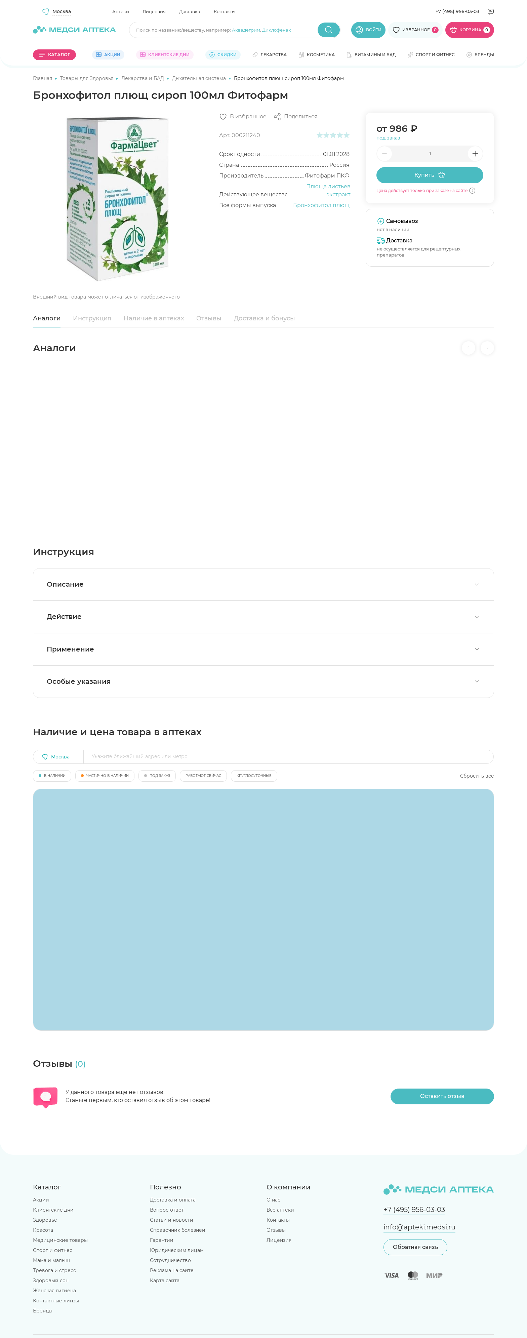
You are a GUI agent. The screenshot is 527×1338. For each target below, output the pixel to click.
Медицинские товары (60, 1240)
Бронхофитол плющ (321, 205)
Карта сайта (164, 1280)
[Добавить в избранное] (243, 117)
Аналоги (46, 318)
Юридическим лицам (177, 1250)
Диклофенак (276, 30)
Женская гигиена (54, 1291)
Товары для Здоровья (87, 78)
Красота (43, 1230)
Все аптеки (280, 1210)
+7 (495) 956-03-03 (457, 11)
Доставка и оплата (173, 1200)
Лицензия (154, 11)
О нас (273, 1200)
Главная (43, 78)
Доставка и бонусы (264, 318)
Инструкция (92, 318)
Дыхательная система (199, 78)
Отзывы (208, 318)
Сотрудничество (170, 1260)
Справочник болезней (177, 1230)
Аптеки (120, 11)
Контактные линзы (56, 1301)
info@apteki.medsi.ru (419, 1227)
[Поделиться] (295, 117)
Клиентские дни (53, 1210)
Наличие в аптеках (154, 318)
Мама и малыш (51, 1260)
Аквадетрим (246, 30)
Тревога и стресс (54, 1270)
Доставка (189, 11)
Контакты (224, 11)
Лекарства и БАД (143, 78)
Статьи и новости (171, 1220)
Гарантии (161, 1240)
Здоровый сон (51, 1280)
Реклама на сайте (172, 1270)
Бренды (42, 1311)
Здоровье (45, 1220)
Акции (41, 1200)
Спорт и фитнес (52, 1250)
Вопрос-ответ (167, 1210)
